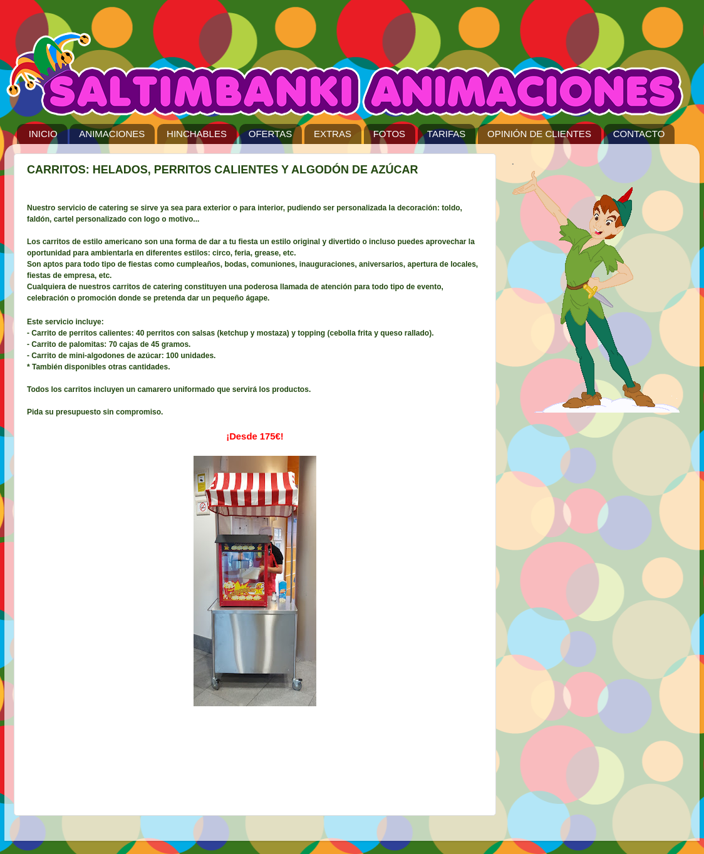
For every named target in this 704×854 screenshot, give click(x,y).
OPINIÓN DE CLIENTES (539, 133)
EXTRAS (332, 133)
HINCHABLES (197, 133)
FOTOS (389, 133)
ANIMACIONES (112, 133)
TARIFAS (446, 133)
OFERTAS (270, 133)
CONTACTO (639, 133)
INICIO (43, 133)
